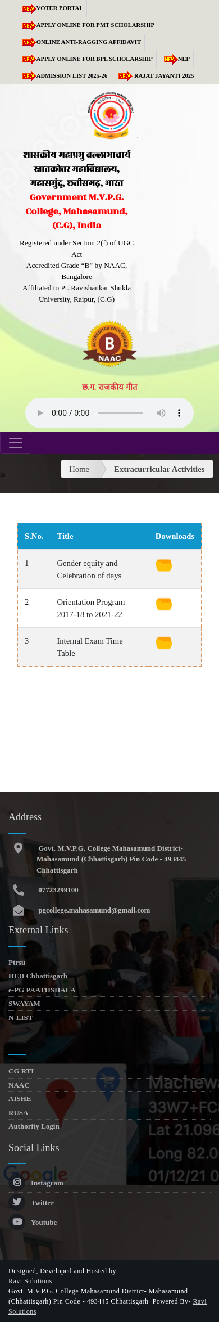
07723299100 (57, 890)
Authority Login (34, 1126)
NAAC (19, 1085)
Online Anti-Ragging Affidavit (80, 42)
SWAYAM (24, 1003)
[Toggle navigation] (15, 443)
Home (79, 469)
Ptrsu (16, 962)
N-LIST (20, 1017)
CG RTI (21, 1071)
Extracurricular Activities (159, 469)
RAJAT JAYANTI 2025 (154, 76)
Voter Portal (51, 8)
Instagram (35, 1183)
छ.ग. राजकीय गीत (109, 387)
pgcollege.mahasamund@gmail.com (93, 910)
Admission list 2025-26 (63, 76)
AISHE (19, 1098)
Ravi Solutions (30, 1281)
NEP (175, 59)
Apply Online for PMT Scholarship (86, 25)
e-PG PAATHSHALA (42, 990)
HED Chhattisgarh (37, 976)
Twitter (31, 1202)
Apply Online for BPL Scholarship (86, 59)
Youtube (32, 1222)
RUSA (18, 1112)
